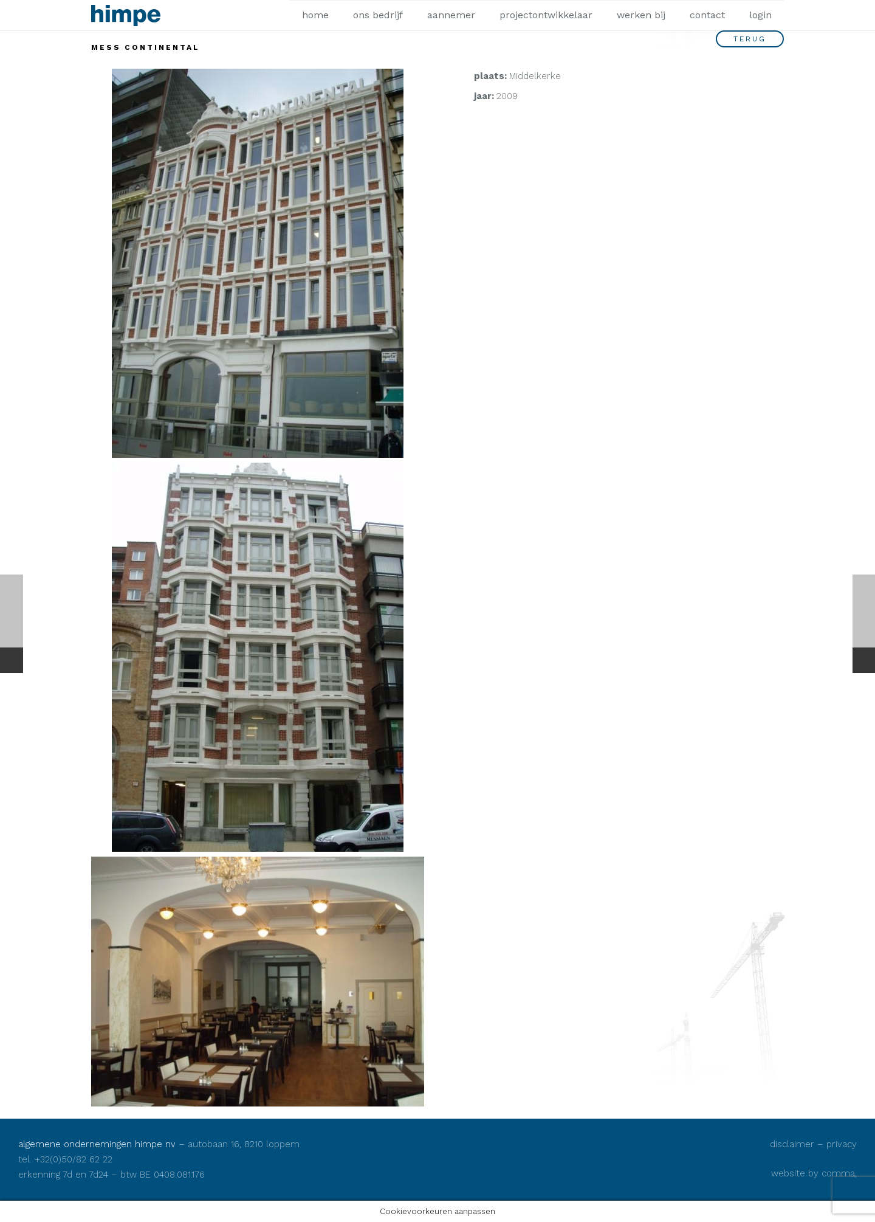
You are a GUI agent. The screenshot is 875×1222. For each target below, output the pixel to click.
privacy (841, 1144)
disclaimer (792, 1144)
